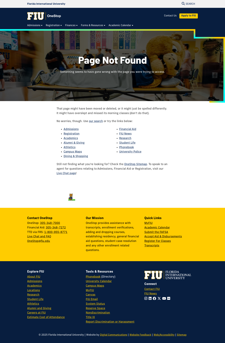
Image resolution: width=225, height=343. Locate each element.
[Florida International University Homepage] (46, 4)
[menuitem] (35, 25)
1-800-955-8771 (55, 232)
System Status (95, 303)
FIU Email (92, 299)
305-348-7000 (50, 223)
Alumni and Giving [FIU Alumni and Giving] (39, 308)
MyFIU (148, 223)
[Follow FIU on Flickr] (169, 299)
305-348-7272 (56, 227)
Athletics (69, 147)
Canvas (90, 294)
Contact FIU (152, 289)
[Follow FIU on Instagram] (146, 299)
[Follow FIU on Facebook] (155, 299)
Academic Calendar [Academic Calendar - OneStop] (157, 227)
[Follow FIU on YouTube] (164, 299)
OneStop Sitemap (135, 164)
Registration (72, 133)
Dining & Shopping (76, 156)
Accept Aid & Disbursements (163, 236)
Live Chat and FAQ (39, 236)
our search (96, 121)
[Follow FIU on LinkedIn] (151, 299)
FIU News (125, 133)
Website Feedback (140, 335)
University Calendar (99, 281)
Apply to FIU (188, 16)
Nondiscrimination (98, 312)
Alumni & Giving (74, 142)
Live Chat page (66, 173)
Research (125, 138)
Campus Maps (73, 151)
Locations (33, 290)
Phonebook (126, 147)
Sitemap (182, 335)
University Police (130, 151)
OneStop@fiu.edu (38, 241)
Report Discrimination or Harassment (110, 321)
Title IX (90, 317)
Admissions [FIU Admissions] (34, 281)
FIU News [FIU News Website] (150, 293)
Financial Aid (127, 129)
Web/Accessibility (164, 335)
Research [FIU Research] (33, 294)
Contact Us (170, 16)
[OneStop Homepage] (44, 16)
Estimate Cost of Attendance (46, 317)
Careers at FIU (36, 312)
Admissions (71, 129)
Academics (71, 138)
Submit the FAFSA (156, 232)
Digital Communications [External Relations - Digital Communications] (113, 335)
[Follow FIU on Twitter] (160, 299)
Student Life (127, 142)
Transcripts (151, 245)
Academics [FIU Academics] (34, 285)
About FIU (33, 276)
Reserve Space (95, 308)
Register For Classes (157, 241)
